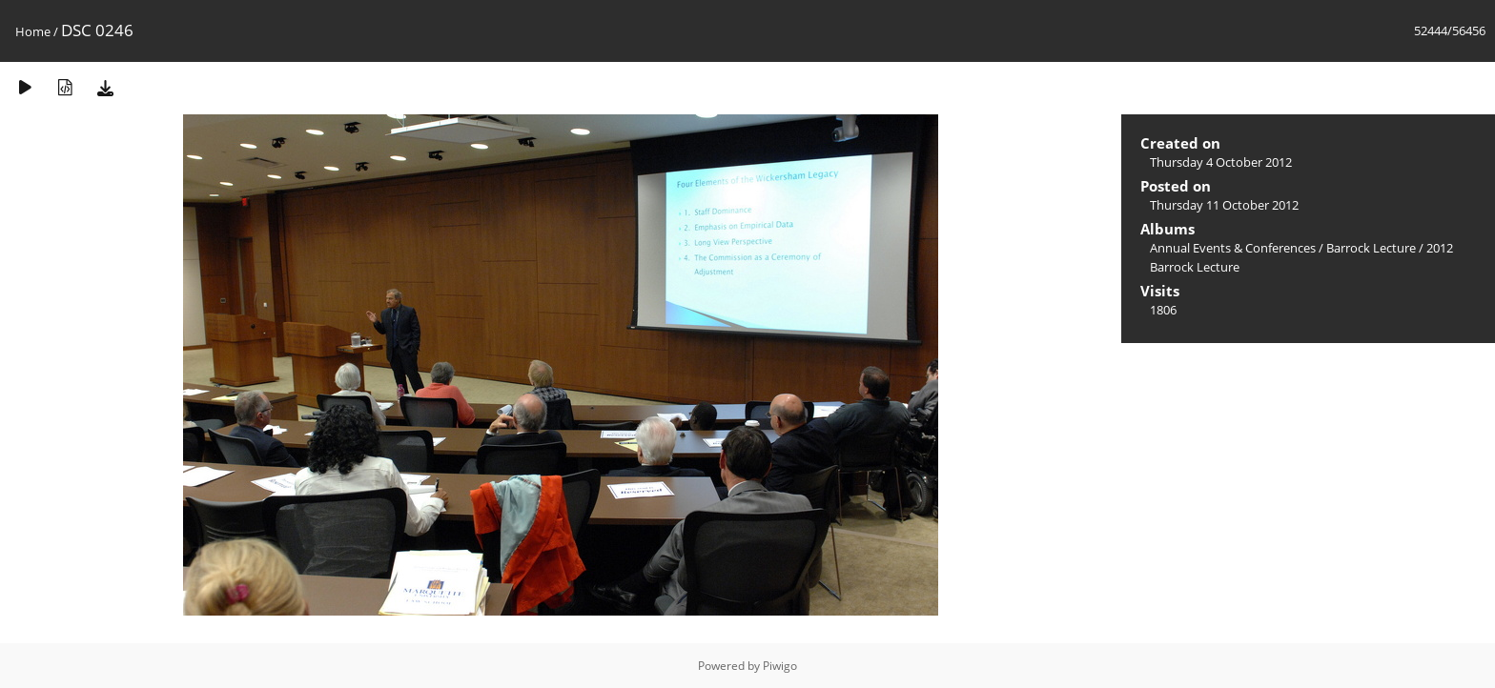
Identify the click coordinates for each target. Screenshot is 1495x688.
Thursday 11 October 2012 (1224, 204)
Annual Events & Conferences (1233, 247)
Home (33, 31)
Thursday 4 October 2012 (1221, 162)
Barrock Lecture (1371, 247)
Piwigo (780, 666)
